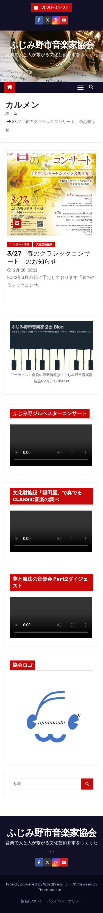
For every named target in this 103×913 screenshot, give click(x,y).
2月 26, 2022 (25, 270)
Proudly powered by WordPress (35, 884)
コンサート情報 (19, 244)
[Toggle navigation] (80, 87)
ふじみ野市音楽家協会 (52, 45)
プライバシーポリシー (64, 901)
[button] (92, 87)
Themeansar (49, 889)
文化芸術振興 (44, 244)
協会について (31, 901)
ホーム (11, 113)
